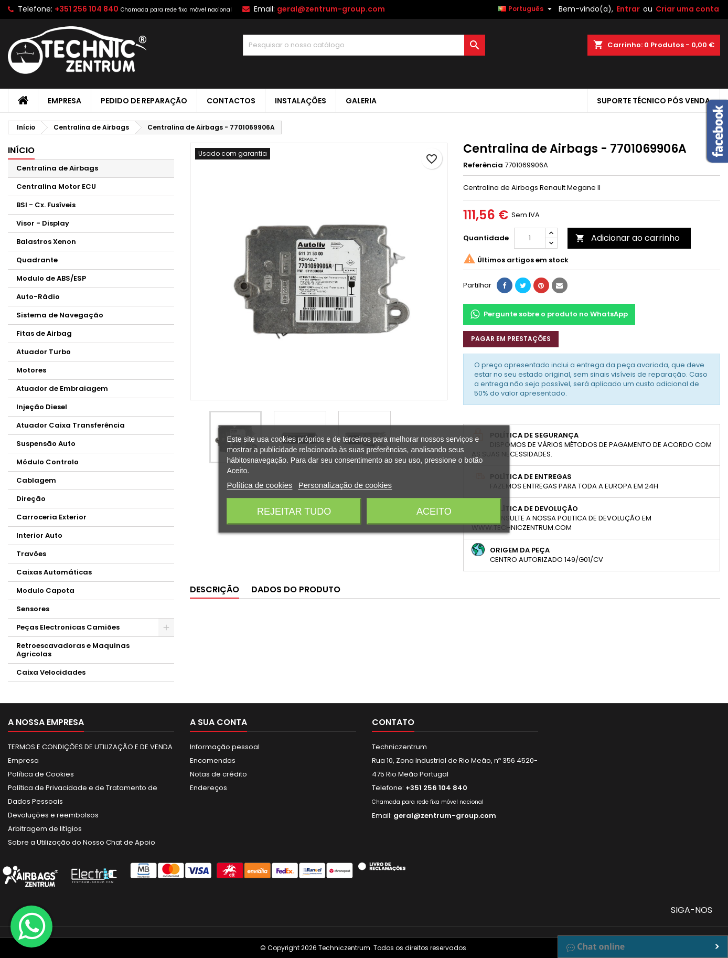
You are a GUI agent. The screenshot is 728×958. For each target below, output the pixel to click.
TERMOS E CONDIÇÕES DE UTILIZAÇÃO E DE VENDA (90, 747)
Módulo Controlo (47, 462)
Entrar (628, 9)
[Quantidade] (529, 238)
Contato (393, 722)
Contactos (231, 100)
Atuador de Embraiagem (62, 388)
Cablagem (36, 480)
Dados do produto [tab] (295, 589)
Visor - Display (42, 223)
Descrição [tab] (214, 589)
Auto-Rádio (38, 297)
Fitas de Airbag (44, 333)
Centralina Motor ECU (56, 186)
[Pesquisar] (364, 45)
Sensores (32, 609)
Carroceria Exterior (51, 517)
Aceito (434, 511)
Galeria (361, 100)
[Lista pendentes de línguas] (526, 9)
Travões (31, 554)
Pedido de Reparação (144, 100)
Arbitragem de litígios (45, 829)
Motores (31, 370)
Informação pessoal (225, 747)
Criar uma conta (687, 9)
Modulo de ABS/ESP (51, 278)
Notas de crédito (218, 774)
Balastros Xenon (46, 242)
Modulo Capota (45, 590)
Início (21, 150)
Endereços (208, 788)
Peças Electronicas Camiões (68, 627)
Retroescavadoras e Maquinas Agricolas (73, 650)
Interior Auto (39, 535)
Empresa (64, 100)
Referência (483, 165)
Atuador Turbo (43, 352)
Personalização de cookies (345, 485)
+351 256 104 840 (87, 9)
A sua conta (218, 722)
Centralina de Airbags (57, 168)
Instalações (300, 100)
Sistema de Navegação (59, 315)
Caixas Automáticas (54, 572)
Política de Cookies (41, 774)
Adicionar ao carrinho (627, 238)
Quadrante (37, 260)
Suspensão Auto (46, 444)
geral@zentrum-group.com (331, 9)
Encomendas (212, 760)
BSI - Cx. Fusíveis (46, 205)
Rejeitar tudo (294, 511)
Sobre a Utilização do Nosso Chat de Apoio (81, 842)
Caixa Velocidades (50, 672)
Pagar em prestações (511, 338)
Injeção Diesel (41, 407)
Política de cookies (259, 485)
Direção (31, 499)
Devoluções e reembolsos (53, 815)
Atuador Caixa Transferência (70, 425)
